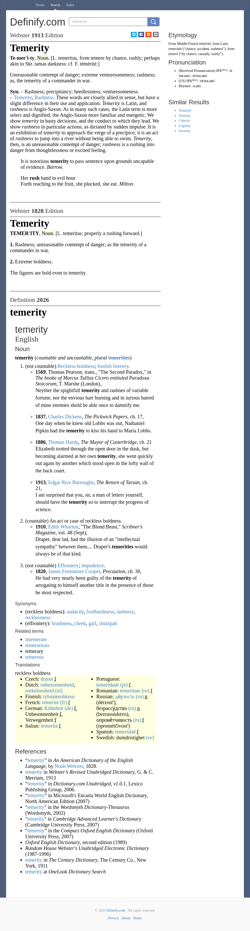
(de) (69, 708)
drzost (47, 679)
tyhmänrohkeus (59, 696)
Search (55, 5)
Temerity (185, 110)
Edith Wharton (63, 526)
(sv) (150, 737)
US (182, 81)
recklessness (38, 617)
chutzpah (108, 623)
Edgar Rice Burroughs (71, 482)
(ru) (140, 696)
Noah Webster (69, 766)
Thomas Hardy (63, 442)
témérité (50, 702)
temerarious (37, 645)
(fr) (63, 702)
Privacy (113, 918)
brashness (62, 623)
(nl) (58, 690)
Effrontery (68, 565)
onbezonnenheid (57, 685)
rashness (125, 611)
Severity (185, 131)
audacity (75, 611)
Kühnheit (53, 708)
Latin (224, 44)
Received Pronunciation (197, 71)
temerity (36, 760)
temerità (49, 726)
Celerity (184, 121)
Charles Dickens (65, 416)
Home (40, 5)
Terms (137, 918)
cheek (80, 623)
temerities (119, 357)
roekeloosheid (39, 690)
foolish (104, 366)
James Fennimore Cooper (74, 571)
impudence (92, 565)
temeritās (175, 49)
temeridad (125, 731)
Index (70, 5)
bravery (120, 366)
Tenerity (184, 116)
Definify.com (115, 910)
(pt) (124, 685)
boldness (86, 366)
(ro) (145, 690)
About (125, 918)
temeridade (107, 685)
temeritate (130, 690)
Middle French (187, 44)
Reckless (67, 366)
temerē (173, 54)
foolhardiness (100, 611)
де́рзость (124, 696)
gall (92, 623)
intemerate (36, 639)
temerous (34, 657)
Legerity (185, 126)
